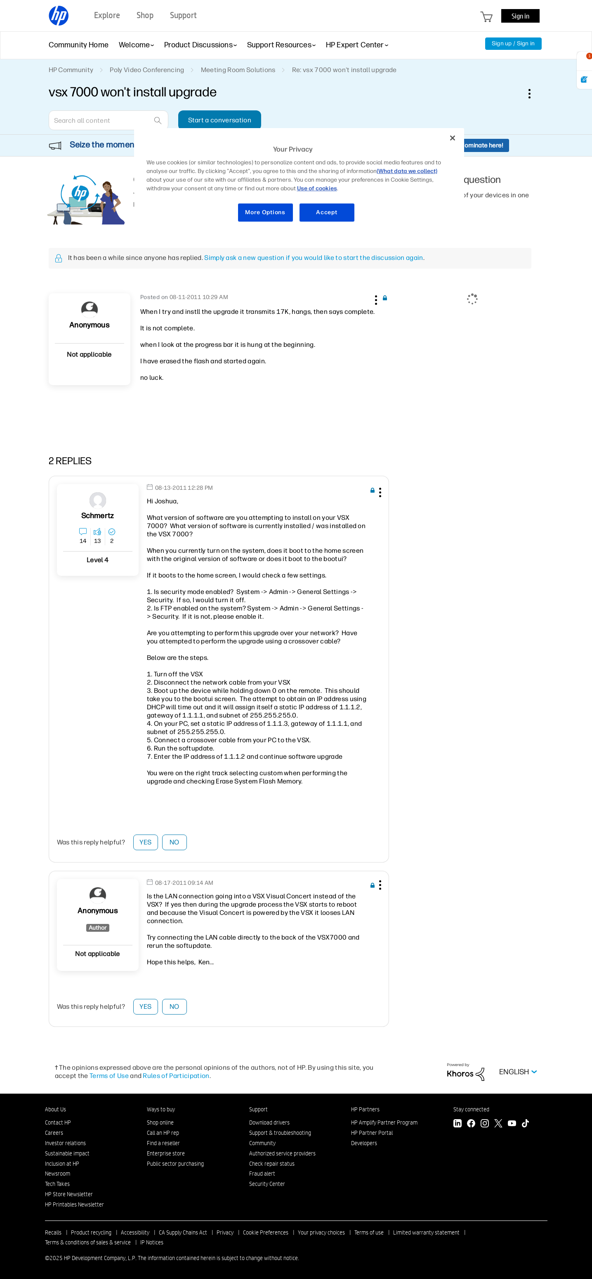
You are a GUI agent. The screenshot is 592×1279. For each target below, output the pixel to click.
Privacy (225, 1232)
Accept (326, 212)
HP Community (71, 70)
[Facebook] (471, 1124)
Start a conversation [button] (219, 120)
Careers (54, 1132)
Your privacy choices (321, 1232)
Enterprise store (166, 1153)
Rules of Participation (176, 1076)
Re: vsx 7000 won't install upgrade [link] (344, 70)
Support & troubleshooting (280, 1132)
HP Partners (365, 1109)
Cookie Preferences (265, 1232)
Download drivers (269, 1122)
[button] (375, 298)
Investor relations (65, 1143)
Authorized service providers (282, 1153)
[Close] (452, 138)
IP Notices (151, 1242)
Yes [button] (145, 842)
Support (258, 1109)
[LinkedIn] (457, 1124)
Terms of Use (109, 1076)
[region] (299, 180)
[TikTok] (525, 1124)
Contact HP (58, 1122)
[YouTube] (512, 1124)
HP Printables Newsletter (74, 1204)
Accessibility (135, 1232)
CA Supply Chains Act (183, 1232)
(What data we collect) (407, 171)
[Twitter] (498, 1124)
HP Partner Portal (372, 1132)
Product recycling (91, 1232)
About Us (55, 1109)
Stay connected (471, 1109)
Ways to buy (161, 1109)
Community (262, 1143)
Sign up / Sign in (513, 43)
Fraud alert (262, 1173)
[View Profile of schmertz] (97, 516)
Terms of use (369, 1232)
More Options (265, 212)
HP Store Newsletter (69, 1194)
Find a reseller (163, 1143)
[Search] (108, 120)
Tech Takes (57, 1184)
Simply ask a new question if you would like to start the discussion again (313, 258)
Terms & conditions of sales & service (88, 1242)
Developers (364, 1143)
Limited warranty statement (426, 1232)
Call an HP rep (163, 1132)
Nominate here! (481, 145)
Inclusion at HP (62, 1163)
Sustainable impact (67, 1153)
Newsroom (57, 1173)
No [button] (174, 842)
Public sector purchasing (175, 1163)
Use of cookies (317, 188)
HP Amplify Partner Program (384, 1122)
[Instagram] (485, 1124)
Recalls (53, 1232)
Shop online (160, 1122)
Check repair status (272, 1163)
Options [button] (534, 93)
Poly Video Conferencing (147, 70)
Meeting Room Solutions (238, 70)
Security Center (267, 1184)
